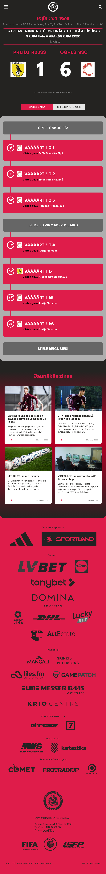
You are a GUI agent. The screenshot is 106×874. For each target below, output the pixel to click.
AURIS (97, 863)
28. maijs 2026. (28, 500)
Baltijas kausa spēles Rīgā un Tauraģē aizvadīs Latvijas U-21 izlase (27, 418)
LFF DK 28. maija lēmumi (23, 475)
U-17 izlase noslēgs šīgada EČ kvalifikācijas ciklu (75, 417)
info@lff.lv (48, 830)
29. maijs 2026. (28, 440)
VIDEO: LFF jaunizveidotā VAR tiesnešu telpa (77, 477)
